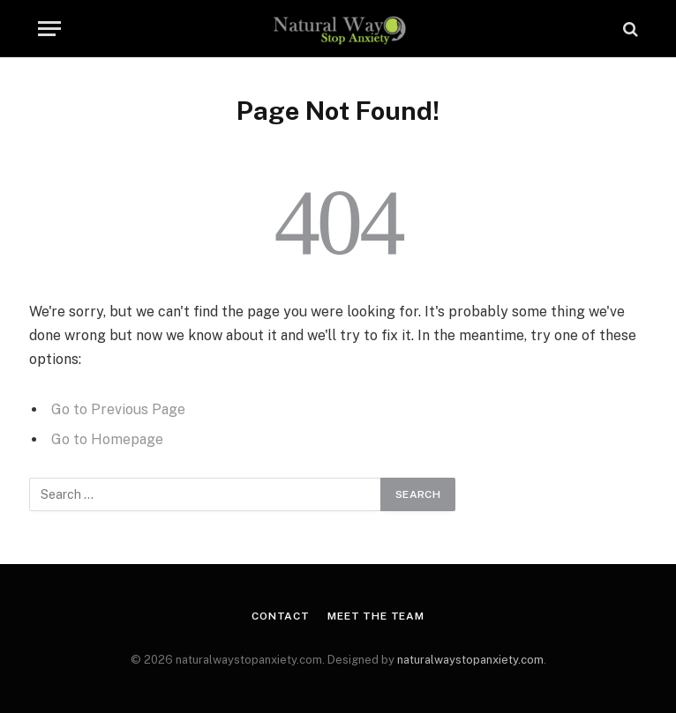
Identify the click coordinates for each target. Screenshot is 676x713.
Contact (281, 616)
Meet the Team (375, 616)
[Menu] (49, 28)
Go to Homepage (107, 439)
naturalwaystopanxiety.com (470, 659)
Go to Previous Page (118, 409)
